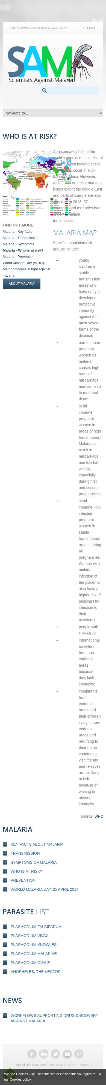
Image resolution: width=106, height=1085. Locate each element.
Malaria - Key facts (17, 231)
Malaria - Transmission (21, 238)
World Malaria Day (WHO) (23, 263)
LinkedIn (43, 1054)
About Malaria (21, 283)
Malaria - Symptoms (18, 244)
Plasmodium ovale (30, 962)
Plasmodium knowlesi (34, 944)
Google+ (79, 1054)
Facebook (32, 1054)
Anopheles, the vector (36, 971)
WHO (99, 816)
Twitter (55, 1054)
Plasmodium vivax (29, 935)
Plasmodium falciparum (36, 926)
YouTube (67, 1054)
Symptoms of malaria (34, 862)
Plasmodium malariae (34, 953)
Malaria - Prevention (18, 257)
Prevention (23, 880)
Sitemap (89, 27)
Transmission (25, 853)
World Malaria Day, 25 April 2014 (44, 889)
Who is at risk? (26, 871)
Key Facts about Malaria (37, 844)
